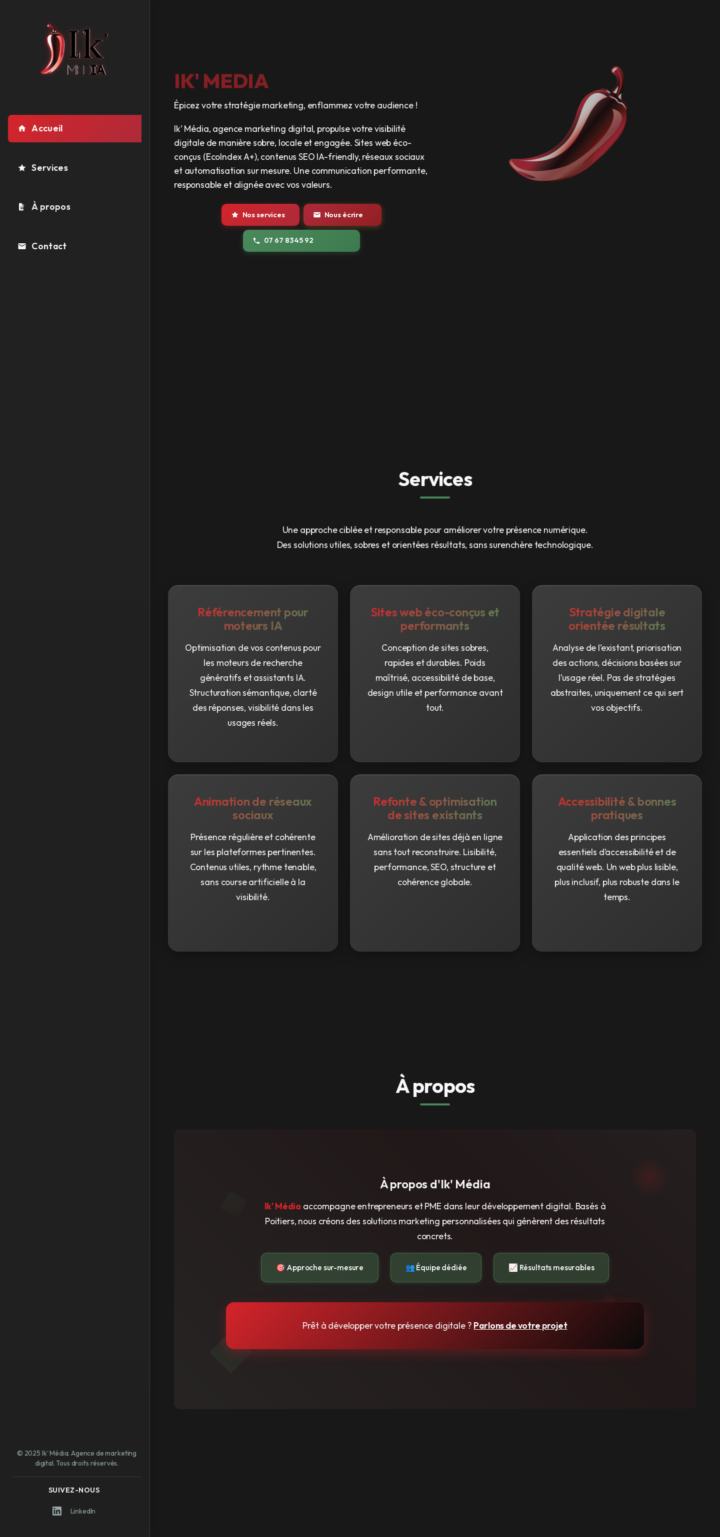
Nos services (258, 214)
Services (43, 167)
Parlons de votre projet (520, 1325)
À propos (44, 206)
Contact (42, 246)
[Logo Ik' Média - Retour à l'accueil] (75, 49)
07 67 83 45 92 (282, 240)
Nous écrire (338, 214)
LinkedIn (74, 1511)
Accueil (40, 128)
